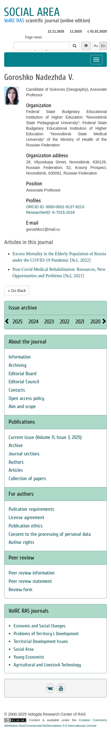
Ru (96, 46)
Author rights (21, 542)
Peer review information (32, 573)
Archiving (17, 365)
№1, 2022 (80, 260)
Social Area (24, 649)
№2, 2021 (73, 275)
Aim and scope (22, 406)
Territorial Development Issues (41, 641)
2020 (95, 321)
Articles (16, 470)
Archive (16, 445)
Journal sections (24, 454)
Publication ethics (25, 526)
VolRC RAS (14, 21)
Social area (32, 12)
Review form (20, 590)
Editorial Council (24, 382)
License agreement (26, 517)
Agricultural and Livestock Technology (47, 664)
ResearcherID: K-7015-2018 (50, 212)
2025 (17, 321)
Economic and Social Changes (39, 625)
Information (20, 357)
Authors (16, 462)
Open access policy (26, 398)
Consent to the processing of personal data (50, 534)
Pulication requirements (31, 509)
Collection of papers (27, 479)
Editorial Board (22, 374)
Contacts (17, 390)
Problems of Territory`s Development (46, 633)
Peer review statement (30, 581)
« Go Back (17, 290)
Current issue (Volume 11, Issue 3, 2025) (45, 437)
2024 (33, 321)
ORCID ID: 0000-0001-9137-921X (55, 207)
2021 (79, 321)
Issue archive (23, 307)
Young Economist (29, 657)
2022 (64, 321)
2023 (49, 321)
